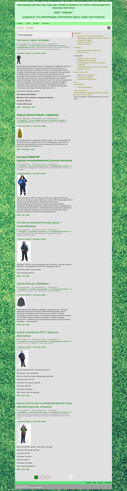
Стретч (76, 82)
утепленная (50, 343)
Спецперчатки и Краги (84, 40)
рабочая (19, 343)
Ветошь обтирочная (80, 90)
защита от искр (54, 122)
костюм (51, 47)
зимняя (19, 167)
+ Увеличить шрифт (24, 53)
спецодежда (46, 49)
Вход (41, 487)
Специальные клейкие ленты (86, 79)
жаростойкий (43, 47)
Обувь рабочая (79, 84)
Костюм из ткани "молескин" (33, 40)
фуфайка (57, 291)
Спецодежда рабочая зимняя (59, 166)
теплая (21, 169)
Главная (21, 28)
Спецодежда (23, 45)
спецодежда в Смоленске (60, 414)
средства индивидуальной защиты (60, 167)
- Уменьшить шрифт (39, 53)
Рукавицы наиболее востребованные (89, 50)
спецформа (56, 49)
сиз (39, 49)
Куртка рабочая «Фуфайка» (33, 283)
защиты (19, 233)
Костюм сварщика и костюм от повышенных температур (47, 45)
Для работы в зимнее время (38, 166)
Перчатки (77, 33)
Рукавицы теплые (83, 52)
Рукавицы (77, 47)
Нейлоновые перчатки (84, 42)
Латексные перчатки (84, 44)
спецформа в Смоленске (34, 415)
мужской (68, 47)
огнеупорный (23, 49)
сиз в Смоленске (34, 414)
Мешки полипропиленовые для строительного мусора (91, 92)
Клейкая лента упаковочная (86, 75)
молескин (60, 47)
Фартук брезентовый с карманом (38, 114)
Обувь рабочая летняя (84, 87)
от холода (27, 291)
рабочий (33, 49)
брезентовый (43, 122)
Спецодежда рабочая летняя (26, 47)
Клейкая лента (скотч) (81, 72)
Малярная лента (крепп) (85, 77)
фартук (63, 122)
